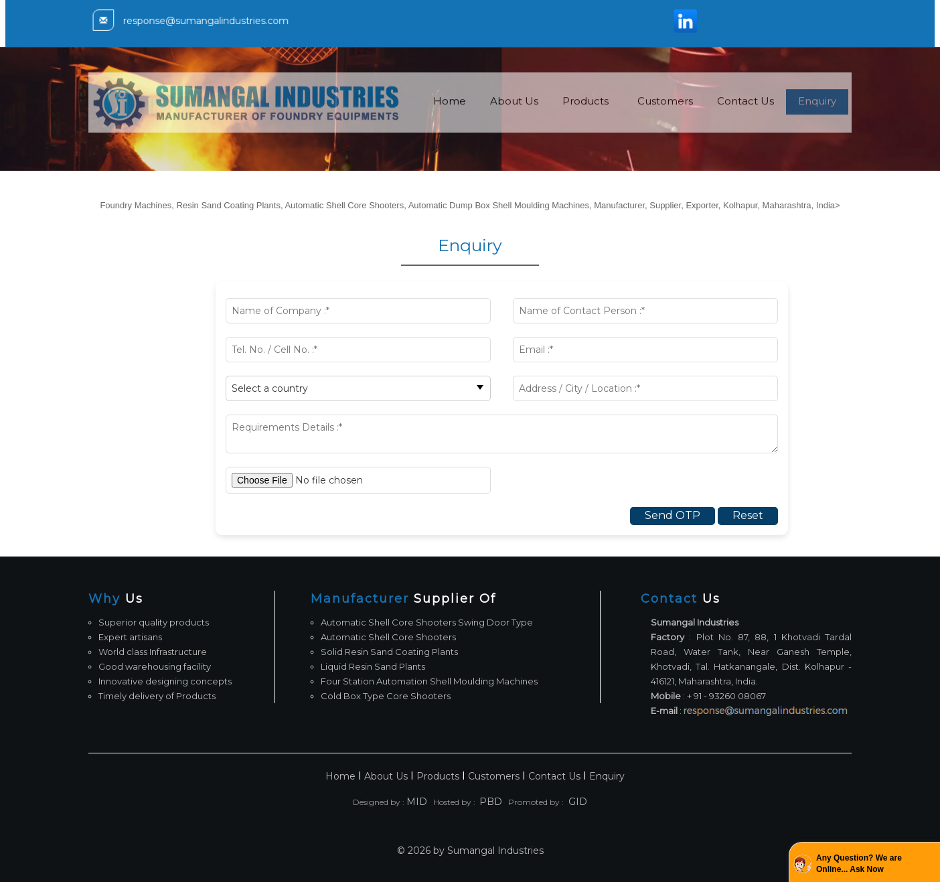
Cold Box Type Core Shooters (386, 695)
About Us (514, 120)
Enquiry (817, 120)
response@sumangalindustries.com (215, 21)
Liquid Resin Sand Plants (373, 666)
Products (585, 120)
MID (416, 802)
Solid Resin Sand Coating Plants (389, 651)
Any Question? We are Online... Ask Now (859, 863)
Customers (665, 120)
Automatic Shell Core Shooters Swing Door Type (427, 622)
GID (576, 802)
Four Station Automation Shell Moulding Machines (429, 681)
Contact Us (745, 120)
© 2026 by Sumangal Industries (470, 850)
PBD (490, 802)
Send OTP (672, 515)
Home (449, 120)
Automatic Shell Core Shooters (388, 637)
